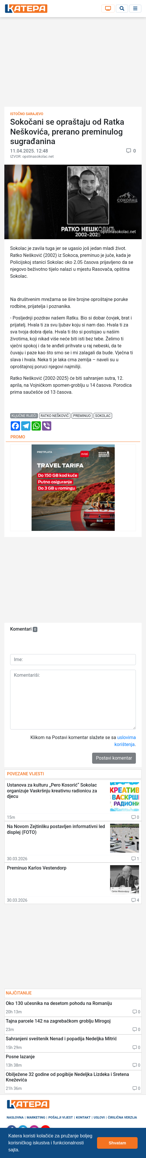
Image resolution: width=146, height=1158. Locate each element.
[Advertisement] (73, 63)
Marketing (36, 1117)
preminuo (82, 416)
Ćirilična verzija (122, 1117)
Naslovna (15, 1117)
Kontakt (83, 1117)
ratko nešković (55, 416)
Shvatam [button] (117, 1143)
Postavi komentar (114, 758)
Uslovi (99, 1117)
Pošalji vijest (60, 1117)
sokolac (103, 416)
